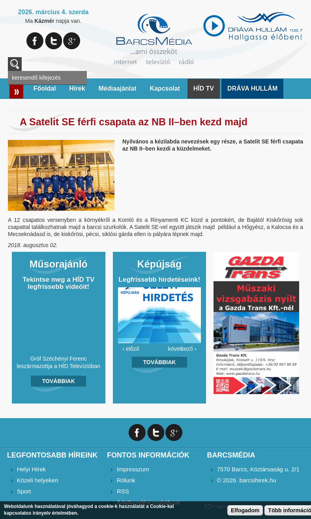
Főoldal (45, 88)
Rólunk (126, 480)
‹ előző (131, 349)
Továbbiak (58, 381)
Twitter (53, 40)
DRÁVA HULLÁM (252, 88)
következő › (182, 349)
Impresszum (133, 469)
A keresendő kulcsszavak (15, 64)
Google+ (71, 40)
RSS (123, 491)
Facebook (34, 40)
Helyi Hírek (31, 469)
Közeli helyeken (37, 480)
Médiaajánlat (117, 88)
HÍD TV (203, 88)
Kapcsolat (165, 88)
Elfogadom (245, 510)
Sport (24, 491)
